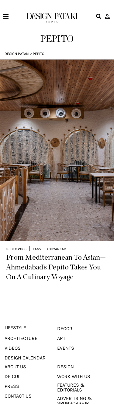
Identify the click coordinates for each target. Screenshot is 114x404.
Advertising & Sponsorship (74, 392)
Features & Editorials (71, 378)
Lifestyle (15, 318)
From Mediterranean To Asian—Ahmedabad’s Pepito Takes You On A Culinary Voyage (56, 258)
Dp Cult (13, 367)
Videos (13, 339)
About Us (15, 357)
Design (65, 357)
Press (12, 377)
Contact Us (18, 386)
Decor (64, 319)
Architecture (21, 329)
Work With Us (73, 367)
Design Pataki (17, 54)
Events (65, 339)
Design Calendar (25, 348)
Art (61, 329)
